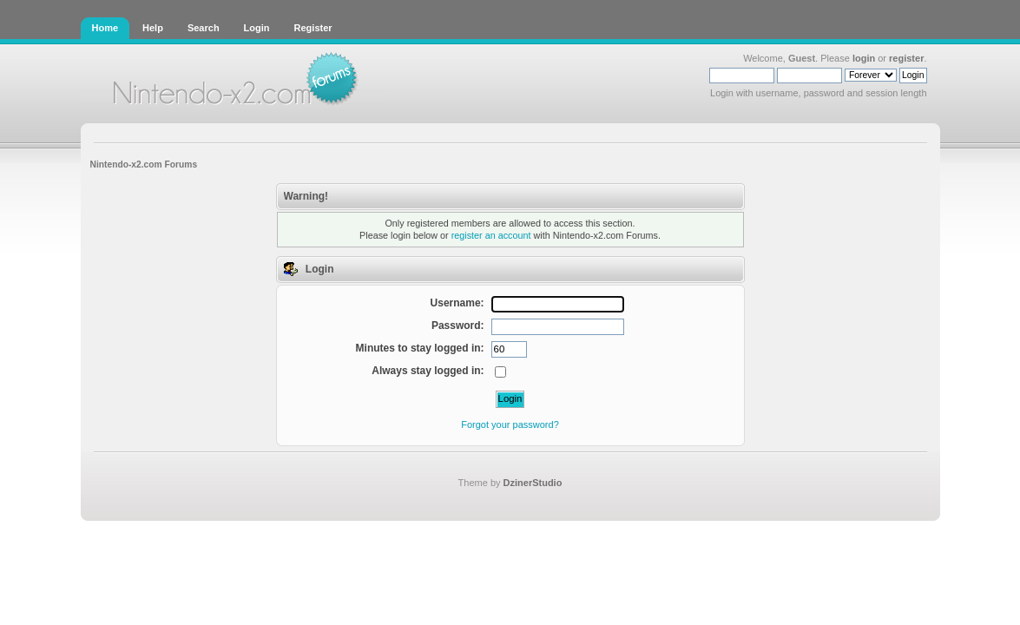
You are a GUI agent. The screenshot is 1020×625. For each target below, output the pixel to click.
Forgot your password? (510, 424)
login (863, 58)
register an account (491, 235)
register (906, 58)
